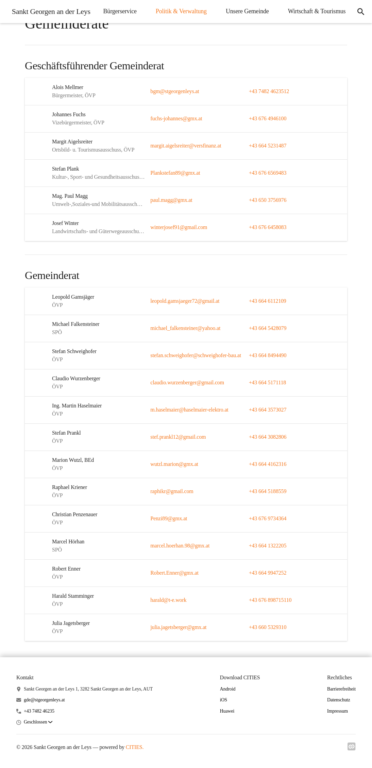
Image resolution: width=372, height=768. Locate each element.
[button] (38, 722)
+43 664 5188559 (268, 491)
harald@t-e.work (168, 600)
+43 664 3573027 (268, 410)
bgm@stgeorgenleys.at (174, 91)
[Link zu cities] (352, 748)
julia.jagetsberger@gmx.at (178, 627)
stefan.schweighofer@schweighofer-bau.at (195, 355)
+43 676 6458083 (268, 227)
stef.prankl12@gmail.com (178, 437)
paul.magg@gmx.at (171, 200)
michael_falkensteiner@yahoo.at (185, 328)
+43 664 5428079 (268, 328)
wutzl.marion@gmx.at (174, 464)
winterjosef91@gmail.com (178, 227)
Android (228, 689)
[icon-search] (360, 21)
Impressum (337, 711)
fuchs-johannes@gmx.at (176, 118)
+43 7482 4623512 (269, 91)
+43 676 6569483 (268, 173)
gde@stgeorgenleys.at (44, 699)
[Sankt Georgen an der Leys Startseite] (49, 22)
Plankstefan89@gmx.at (175, 173)
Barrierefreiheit (341, 689)
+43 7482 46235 (39, 711)
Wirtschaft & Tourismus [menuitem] (316, 32)
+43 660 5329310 (268, 627)
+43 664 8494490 (268, 355)
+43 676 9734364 (268, 518)
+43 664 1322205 (268, 545)
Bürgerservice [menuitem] (196, 10)
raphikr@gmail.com (171, 491)
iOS (223, 699)
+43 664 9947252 (268, 573)
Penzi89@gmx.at (168, 518)
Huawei (227, 711)
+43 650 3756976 (268, 200)
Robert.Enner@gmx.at (174, 573)
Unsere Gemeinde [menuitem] (323, 10)
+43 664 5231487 (268, 146)
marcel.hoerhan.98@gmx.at (179, 545)
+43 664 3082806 (268, 437)
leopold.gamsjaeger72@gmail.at (184, 301)
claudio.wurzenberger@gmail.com (187, 382)
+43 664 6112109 (267, 301)
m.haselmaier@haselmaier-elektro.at (189, 410)
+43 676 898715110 (270, 600)
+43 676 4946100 (268, 118)
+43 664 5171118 (267, 382)
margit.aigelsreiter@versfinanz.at (185, 146)
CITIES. (135, 747)
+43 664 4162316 (268, 464)
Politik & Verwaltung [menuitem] (257, 10)
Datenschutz (338, 699)
